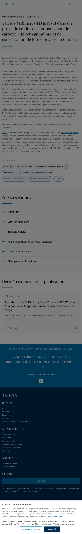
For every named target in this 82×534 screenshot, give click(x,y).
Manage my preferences (31, 529)
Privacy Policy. (57, 516)
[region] (41, 517)
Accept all (52, 529)
